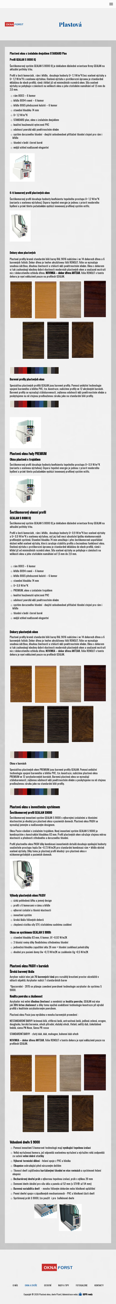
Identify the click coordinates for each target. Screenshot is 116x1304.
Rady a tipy (63, 1285)
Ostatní (47, 1285)
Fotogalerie (81, 1285)
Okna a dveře (31, 1285)
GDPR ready (87, 1294)
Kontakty (99, 1285)
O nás (15, 1285)
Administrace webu (70, 1294)
